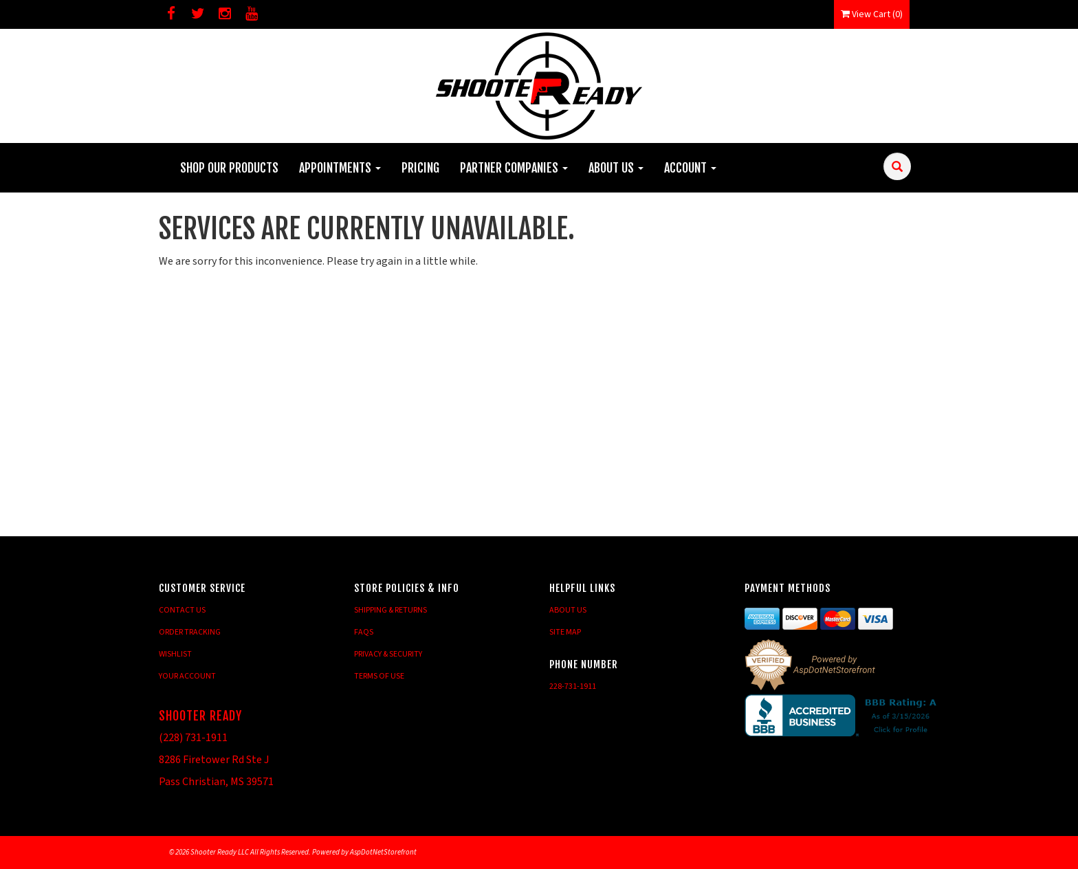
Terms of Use (379, 676)
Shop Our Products (229, 167)
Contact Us (182, 610)
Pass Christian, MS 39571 (216, 781)
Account (690, 167)
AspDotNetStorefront (383, 852)
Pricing (420, 167)
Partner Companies (514, 167)
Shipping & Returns (390, 610)
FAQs (363, 632)
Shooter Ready (200, 715)
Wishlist (175, 654)
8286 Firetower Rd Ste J (214, 759)
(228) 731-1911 (193, 737)
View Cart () (872, 14)
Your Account (187, 676)
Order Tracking (190, 632)
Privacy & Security (388, 654)
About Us (616, 167)
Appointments (340, 167)
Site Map (565, 632)
